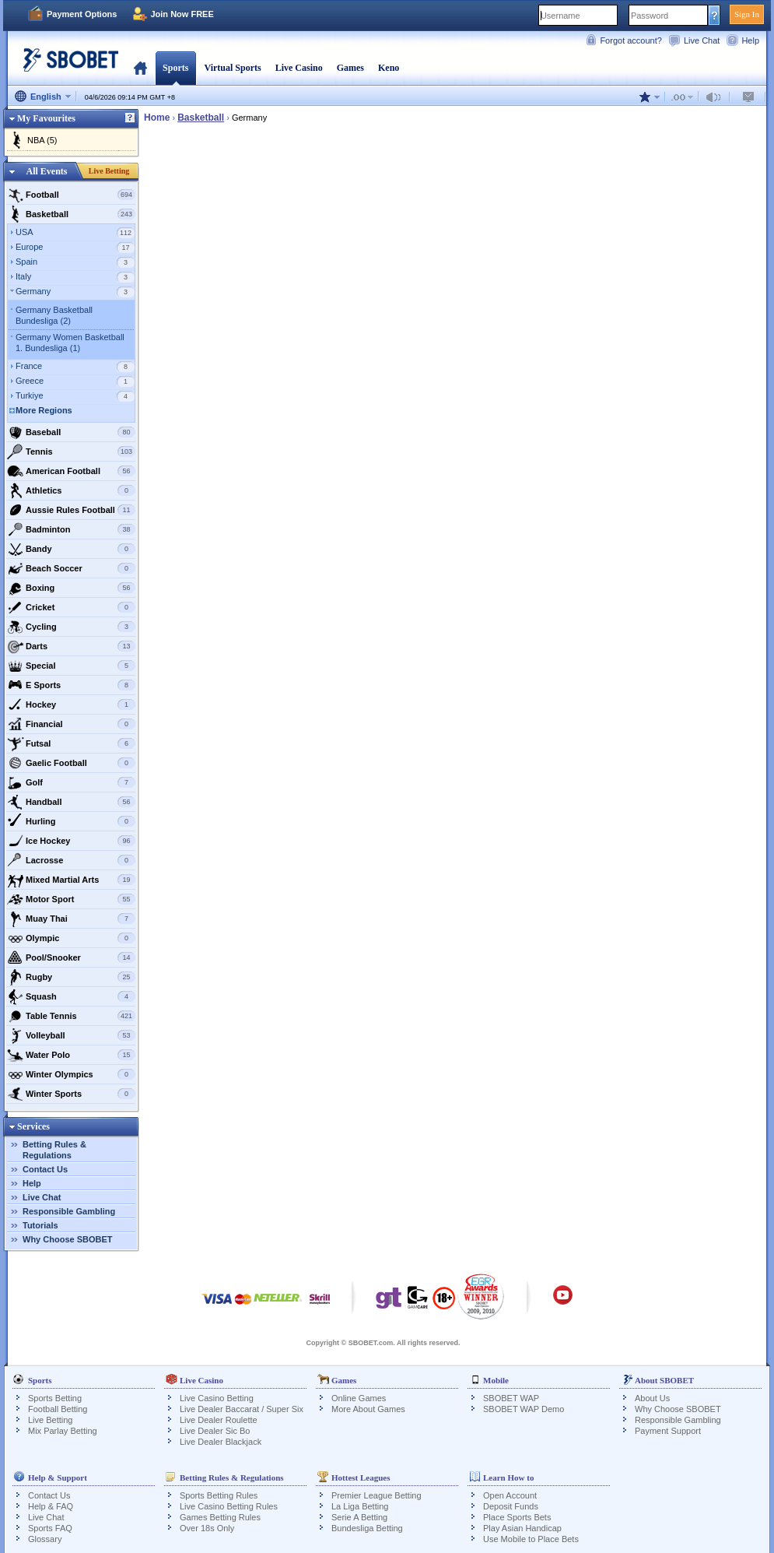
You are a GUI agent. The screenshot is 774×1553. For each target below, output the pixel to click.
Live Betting (109, 171)
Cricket (71, 607)
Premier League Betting (376, 1495)
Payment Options (82, 14)
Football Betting (57, 1409)
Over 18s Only (207, 1528)
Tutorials (40, 1225)
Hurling (71, 821)
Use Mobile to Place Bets (531, 1539)
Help (750, 40)
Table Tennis (71, 1015)
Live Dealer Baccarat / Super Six (241, 1409)
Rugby (71, 977)
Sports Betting (55, 1398)
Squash (71, 996)
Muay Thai (71, 918)
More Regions (44, 410)
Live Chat (702, 40)
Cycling (71, 626)
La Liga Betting (359, 1506)
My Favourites (46, 118)
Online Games (358, 1398)
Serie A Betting (359, 1517)
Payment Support (668, 1430)
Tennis (71, 451)
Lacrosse (71, 860)
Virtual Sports (232, 67)
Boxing (71, 587)
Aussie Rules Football (71, 509)
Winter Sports (71, 1093)
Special (71, 665)
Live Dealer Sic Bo (215, 1430)
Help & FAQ (50, 1506)
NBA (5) (42, 140)
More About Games (368, 1409)
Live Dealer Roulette (218, 1420)
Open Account (510, 1495)
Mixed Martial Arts (71, 879)
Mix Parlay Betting (62, 1430)
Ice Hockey (71, 840)
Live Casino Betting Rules (229, 1506)
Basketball (71, 214)
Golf (71, 782)
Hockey (71, 704)
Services (33, 1126)
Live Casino (299, 67)
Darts (71, 646)
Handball (71, 801)
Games (350, 67)
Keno (388, 67)
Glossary (44, 1539)
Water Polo (71, 1054)
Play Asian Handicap (522, 1528)
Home (140, 68)
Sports (175, 67)
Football (71, 194)
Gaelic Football (71, 762)
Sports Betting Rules (218, 1495)
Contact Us (45, 1169)
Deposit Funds (510, 1506)
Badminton (71, 529)
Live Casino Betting (217, 1398)
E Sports (71, 685)
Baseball (71, 432)
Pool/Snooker (71, 957)
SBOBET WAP (511, 1398)
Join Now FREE (181, 14)
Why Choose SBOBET (68, 1239)
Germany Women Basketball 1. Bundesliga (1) (70, 342)
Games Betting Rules (220, 1517)
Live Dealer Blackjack (220, 1441)
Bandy (71, 548)
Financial (71, 724)
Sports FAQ (50, 1528)
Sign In (746, 14)
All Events (46, 171)
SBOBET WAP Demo (523, 1409)
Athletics (71, 490)
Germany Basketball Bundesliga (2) (54, 315)
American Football (71, 471)
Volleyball (71, 1035)
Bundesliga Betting (367, 1528)
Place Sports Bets (517, 1517)
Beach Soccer (71, 568)
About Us (652, 1398)
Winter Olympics (71, 1074)
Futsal (71, 743)
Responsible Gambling (69, 1211)
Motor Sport (71, 899)
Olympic (71, 938)
